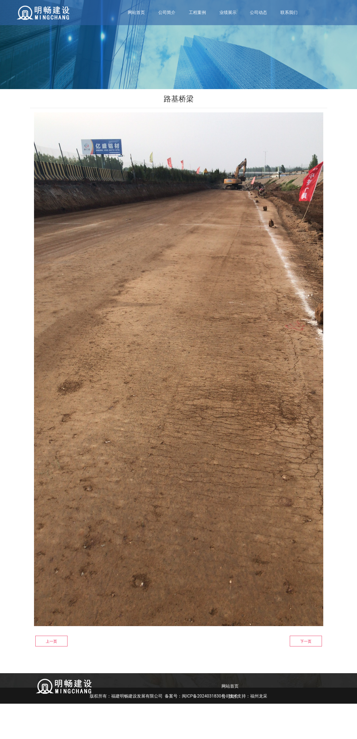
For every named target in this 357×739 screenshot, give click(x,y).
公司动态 (258, 12)
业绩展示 (227, 12)
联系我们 (289, 12)
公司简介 (166, 12)
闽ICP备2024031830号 (204, 731)
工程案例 (197, 12)
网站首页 (136, 12)
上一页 (51, 641)
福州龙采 (258, 731)
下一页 (305, 641)
